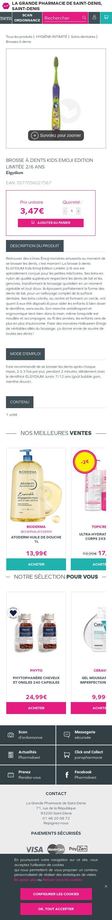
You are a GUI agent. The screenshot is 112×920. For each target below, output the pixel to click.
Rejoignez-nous (56, 823)
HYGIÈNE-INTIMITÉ (51, 37)
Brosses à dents (18, 42)
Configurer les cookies (56, 894)
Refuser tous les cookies (62, 880)
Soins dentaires (83, 37)
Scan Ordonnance (27, 17)
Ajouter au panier (50, 222)
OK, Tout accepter (56, 909)
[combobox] (63, 18)
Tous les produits (19, 37)
